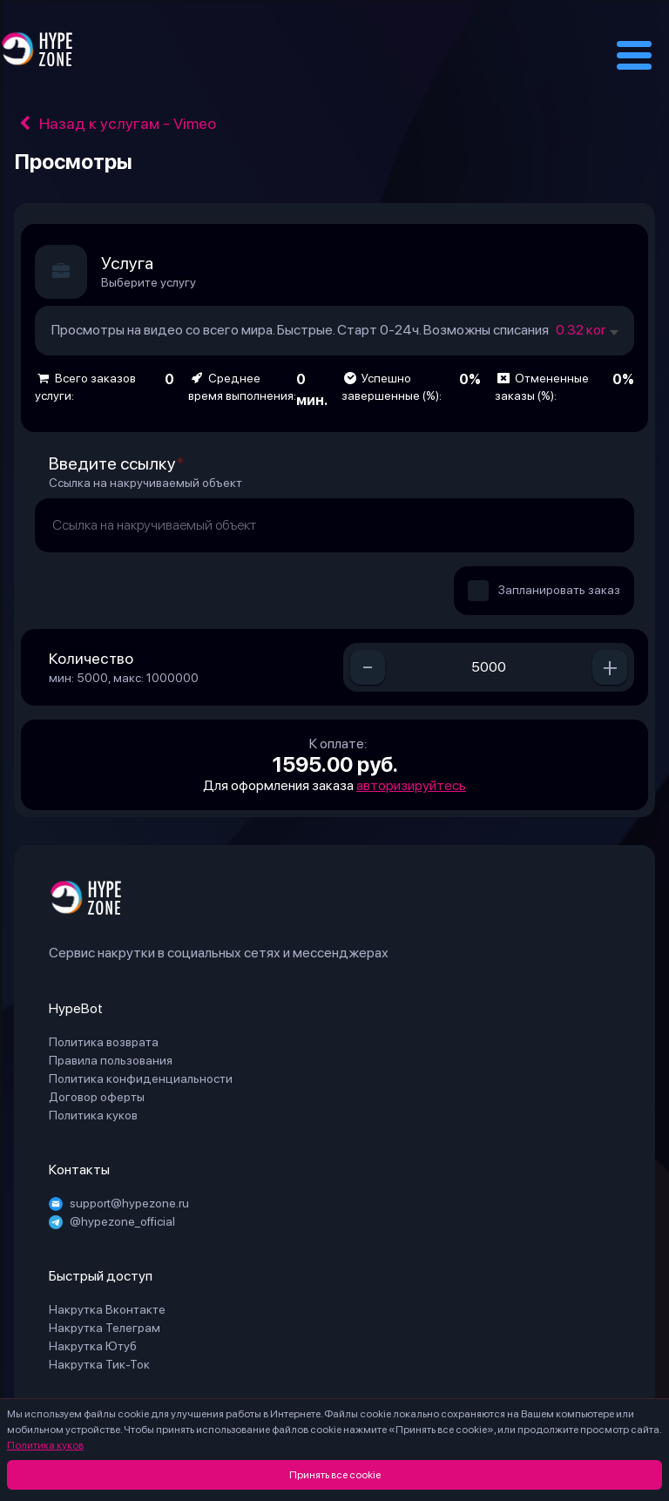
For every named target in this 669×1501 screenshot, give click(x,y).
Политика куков (45, 1445)
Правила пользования (110, 1060)
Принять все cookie (335, 1475)
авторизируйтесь (411, 785)
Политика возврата (104, 1042)
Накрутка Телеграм (104, 1328)
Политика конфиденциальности (141, 1078)
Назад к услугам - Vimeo (115, 123)
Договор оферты (97, 1097)
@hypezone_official (112, 1221)
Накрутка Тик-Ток (99, 1364)
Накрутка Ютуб (93, 1346)
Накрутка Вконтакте (107, 1309)
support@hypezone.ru (119, 1203)
